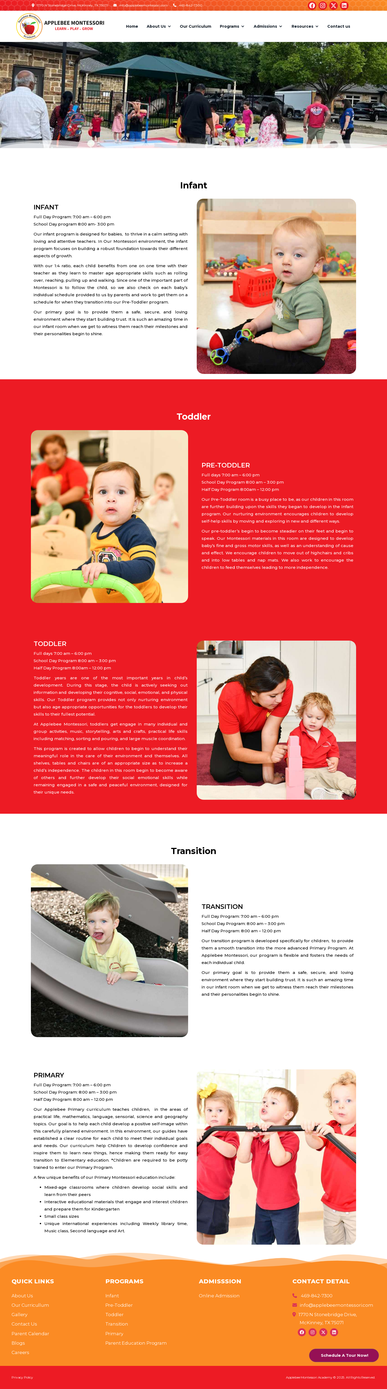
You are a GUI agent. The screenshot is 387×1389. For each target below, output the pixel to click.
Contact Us (24, 1324)
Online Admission (219, 1295)
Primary (114, 1333)
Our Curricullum (30, 1305)
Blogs (18, 1343)
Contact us (338, 26)
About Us (22, 1295)
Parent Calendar (30, 1333)
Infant (112, 1295)
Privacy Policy (22, 1377)
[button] (159, 26)
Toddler (114, 1314)
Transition (116, 1324)
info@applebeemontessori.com (332, 1305)
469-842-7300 (312, 1295)
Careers (20, 1352)
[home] (60, 26)
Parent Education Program (136, 1343)
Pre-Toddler (119, 1305)
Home (132, 26)
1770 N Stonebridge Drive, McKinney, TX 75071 (324, 1318)
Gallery (19, 1314)
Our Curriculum (195, 26)
